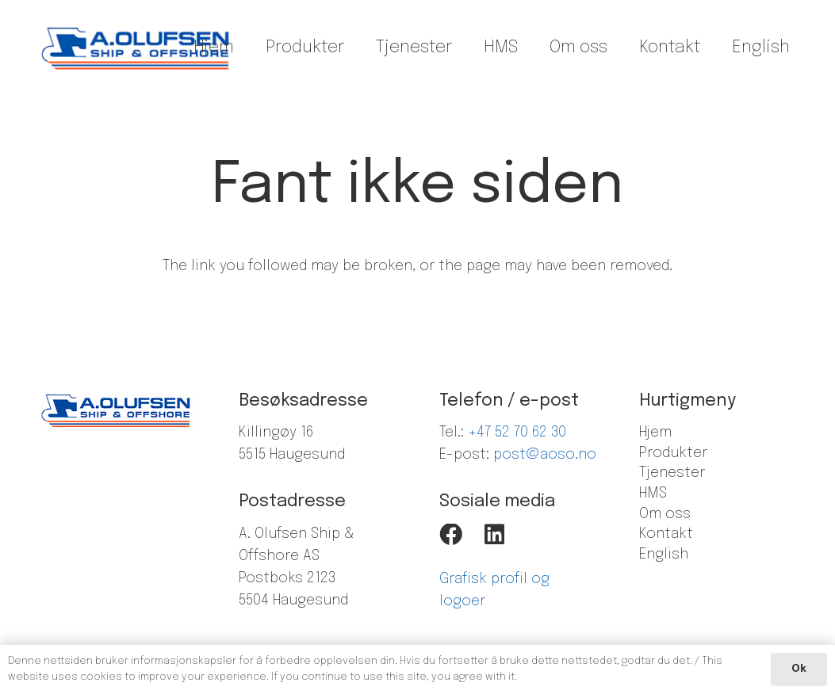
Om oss (665, 514)
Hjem (655, 432)
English (663, 554)
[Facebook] (450, 535)
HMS (653, 493)
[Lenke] (136, 47)
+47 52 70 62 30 (517, 432)
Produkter (673, 453)
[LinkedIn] (494, 535)
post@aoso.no (544, 455)
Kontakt (666, 534)
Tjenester (672, 473)
